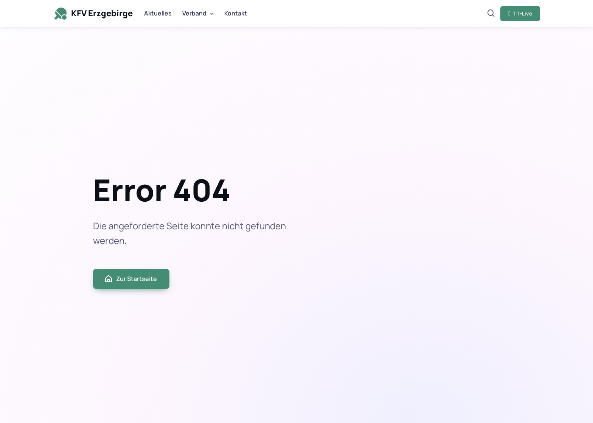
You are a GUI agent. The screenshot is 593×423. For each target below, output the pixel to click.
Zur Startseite (130, 278)
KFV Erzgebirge (93, 13)
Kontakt (235, 13)
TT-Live (520, 13)
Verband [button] (194, 13)
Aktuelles (158, 13)
